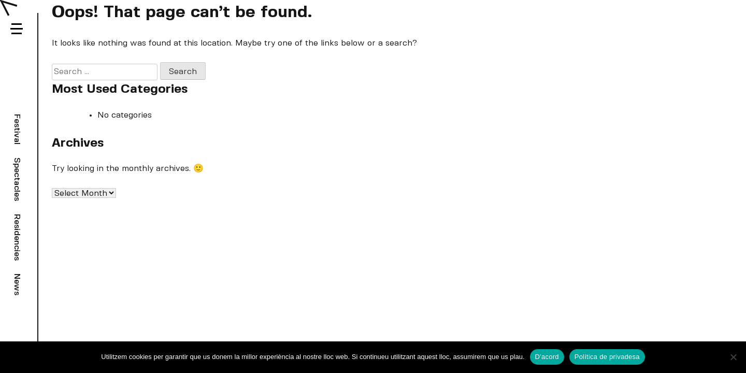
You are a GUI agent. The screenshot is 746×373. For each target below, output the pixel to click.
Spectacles (17, 179)
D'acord (547, 357)
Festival (17, 129)
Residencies (17, 237)
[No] (733, 357)
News (17, 284)
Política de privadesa (607, 357)
